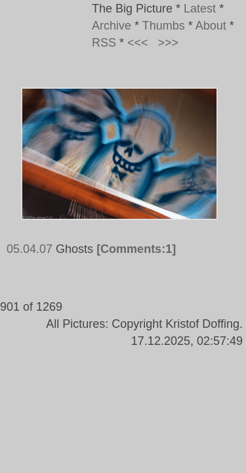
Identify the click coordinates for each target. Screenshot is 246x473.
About (210, 25)
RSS (104, 42)
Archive (111, 25)
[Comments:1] (136, 249)
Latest (200, 8)
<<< (137, 42)
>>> (168, 42)
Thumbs (163, 25)
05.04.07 (29, 249)
